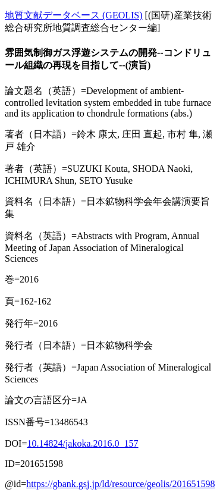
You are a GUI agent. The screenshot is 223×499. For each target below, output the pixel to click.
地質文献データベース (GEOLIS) (74, 15)
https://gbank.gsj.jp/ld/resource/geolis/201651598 (120, 484)
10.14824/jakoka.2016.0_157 (82, 443)
